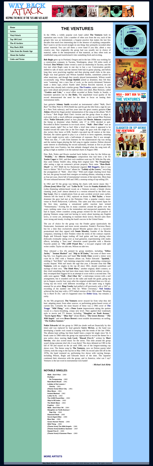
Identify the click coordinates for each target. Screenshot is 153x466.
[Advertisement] (22, 108)
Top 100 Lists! (16, 39)
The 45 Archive (16, 43)
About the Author (17, 55)
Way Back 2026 (16, 47)
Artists (13, 31)
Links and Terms (17, 59)
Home (12, 27)
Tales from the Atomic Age (21, 51)
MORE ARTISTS (53, 456)
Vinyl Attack (15, 35)
